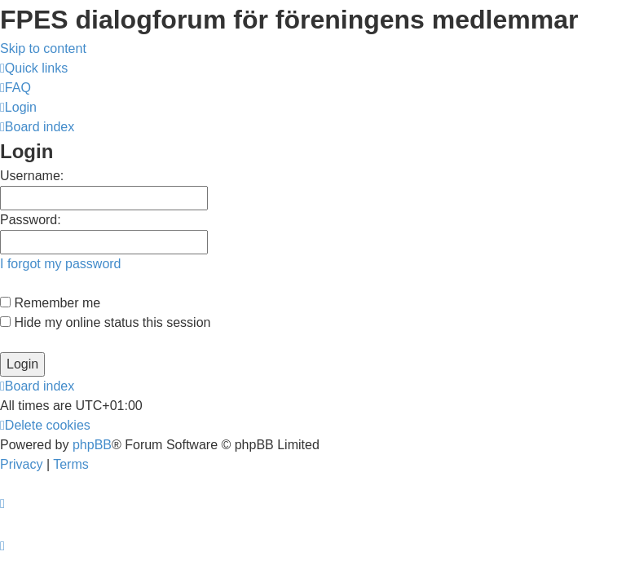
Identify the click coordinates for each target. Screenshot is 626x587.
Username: (32, 176)
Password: (30, 220)
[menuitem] (15, 88)
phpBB (92, 445)
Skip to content (43, 48)
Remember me (50, 303)
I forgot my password (60, 264)
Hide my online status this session (105, 322)
